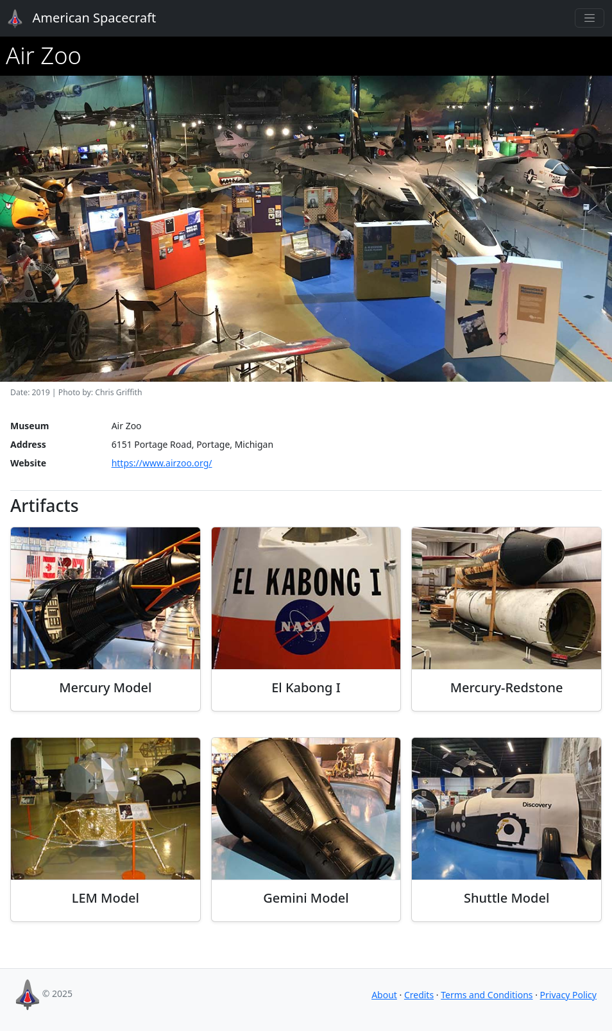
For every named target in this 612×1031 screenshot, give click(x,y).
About (384, 995)
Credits (419, 995)
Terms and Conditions (486, 995)
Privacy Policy (568, 995)
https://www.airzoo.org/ (162, 463)
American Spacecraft (74, 18)
